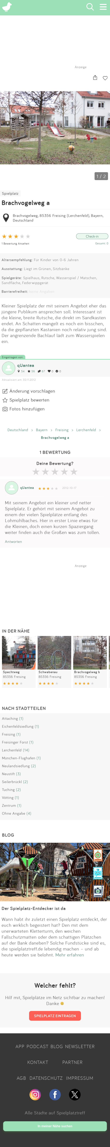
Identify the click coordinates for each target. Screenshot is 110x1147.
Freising (62, 429)
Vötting (8, 797)
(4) (29, 813)
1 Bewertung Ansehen (15, 243)
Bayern (42, 429)
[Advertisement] (57, 592)
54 (21, 371)
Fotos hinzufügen (27, 409)
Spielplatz (10, 193)
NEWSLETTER (80, 1046)
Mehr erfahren (69, 955)
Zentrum (9, 805)
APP (20, 1046)
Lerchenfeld (86, 429)
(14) (26, 750)
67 (41, 371)
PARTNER (72, 1062)
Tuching (8, 789)
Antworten (13, 541)
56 (31, 371)
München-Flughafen (18, 758)
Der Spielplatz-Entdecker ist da (34, 908)
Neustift (8, 773)
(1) (21, 718)
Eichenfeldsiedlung (18, 726)
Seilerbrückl (12, 781)
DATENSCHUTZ (46, 1078)
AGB (21, 1078)
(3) (18, 773)
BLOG (56, 1046)
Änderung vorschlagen (32, 391)
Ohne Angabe (13, 813)
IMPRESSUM (79, 1078)
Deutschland (18, 429)
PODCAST (37, 1046)
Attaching (10, 718)
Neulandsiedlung (16, 765)
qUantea (25, 365)
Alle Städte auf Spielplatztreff (55, 1113)
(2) (33, 765)
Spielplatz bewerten (29, 400)
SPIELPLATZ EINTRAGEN (55, 1015)
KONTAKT (37, 1062)
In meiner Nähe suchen (55, 1126)
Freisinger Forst (15, 742)
